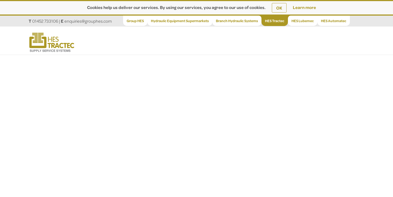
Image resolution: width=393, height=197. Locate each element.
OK (279, 8)
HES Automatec (333, 20)
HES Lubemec (302, 20)
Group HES (135, 20)
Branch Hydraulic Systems (237, 20)
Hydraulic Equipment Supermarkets (180, 20)
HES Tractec (274, 20)
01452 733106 (45, 21)
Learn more (304, 7)
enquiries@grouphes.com (88, 21)
